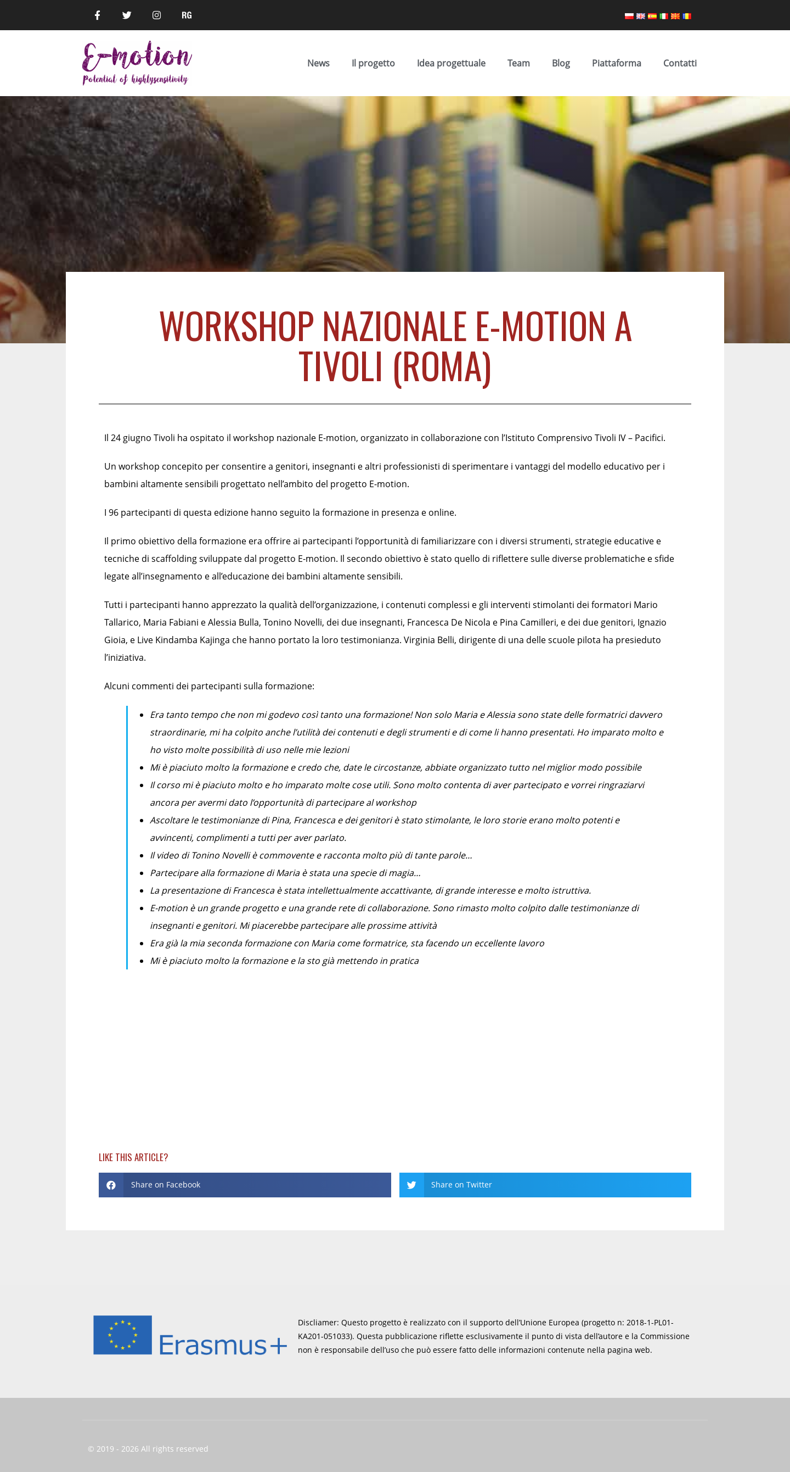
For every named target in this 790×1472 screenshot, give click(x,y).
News (318, 63)
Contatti (680, 63)
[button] (245, 1185)
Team (518, 63)
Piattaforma (616, 63)
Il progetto (373, 63)
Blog (561, 63)
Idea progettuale (451, 63)
